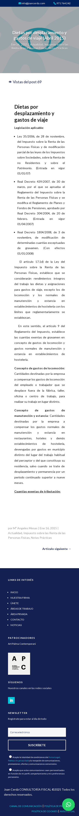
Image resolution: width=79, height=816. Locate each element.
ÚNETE (15, 603)
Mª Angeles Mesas (25, 528)
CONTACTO (17, 619)
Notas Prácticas (58, 48)
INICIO (14, 592)
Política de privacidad (18, 760)
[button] (68, 804)
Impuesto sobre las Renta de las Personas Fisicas (40, 46)
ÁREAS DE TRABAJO (22, 608)
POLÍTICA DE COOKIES (45, 811)
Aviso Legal (54, 757)
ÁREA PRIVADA (19, 614)
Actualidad (36, 44)
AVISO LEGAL (67, 811)
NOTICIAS (16, 625)
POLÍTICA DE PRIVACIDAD (58, 806)
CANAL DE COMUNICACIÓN (25, 806)
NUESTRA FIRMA (20, 597)
